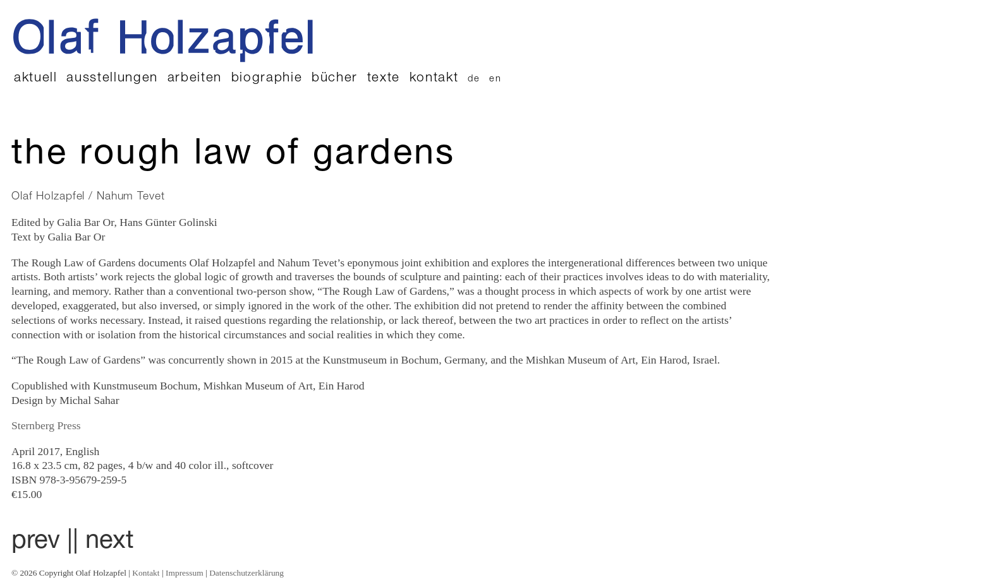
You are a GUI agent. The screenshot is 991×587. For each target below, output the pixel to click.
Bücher (335, 78)
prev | (42, 542)
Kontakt (434, 78)
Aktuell (36, 78)
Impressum (185, 573)
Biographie (267, 78)
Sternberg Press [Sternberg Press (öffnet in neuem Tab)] (46, 425)
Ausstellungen (112, 78)
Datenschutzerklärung (246, 573)
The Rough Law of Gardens (233, 156)
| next (103, 542)
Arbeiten (194, 78)
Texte (383, 78)
